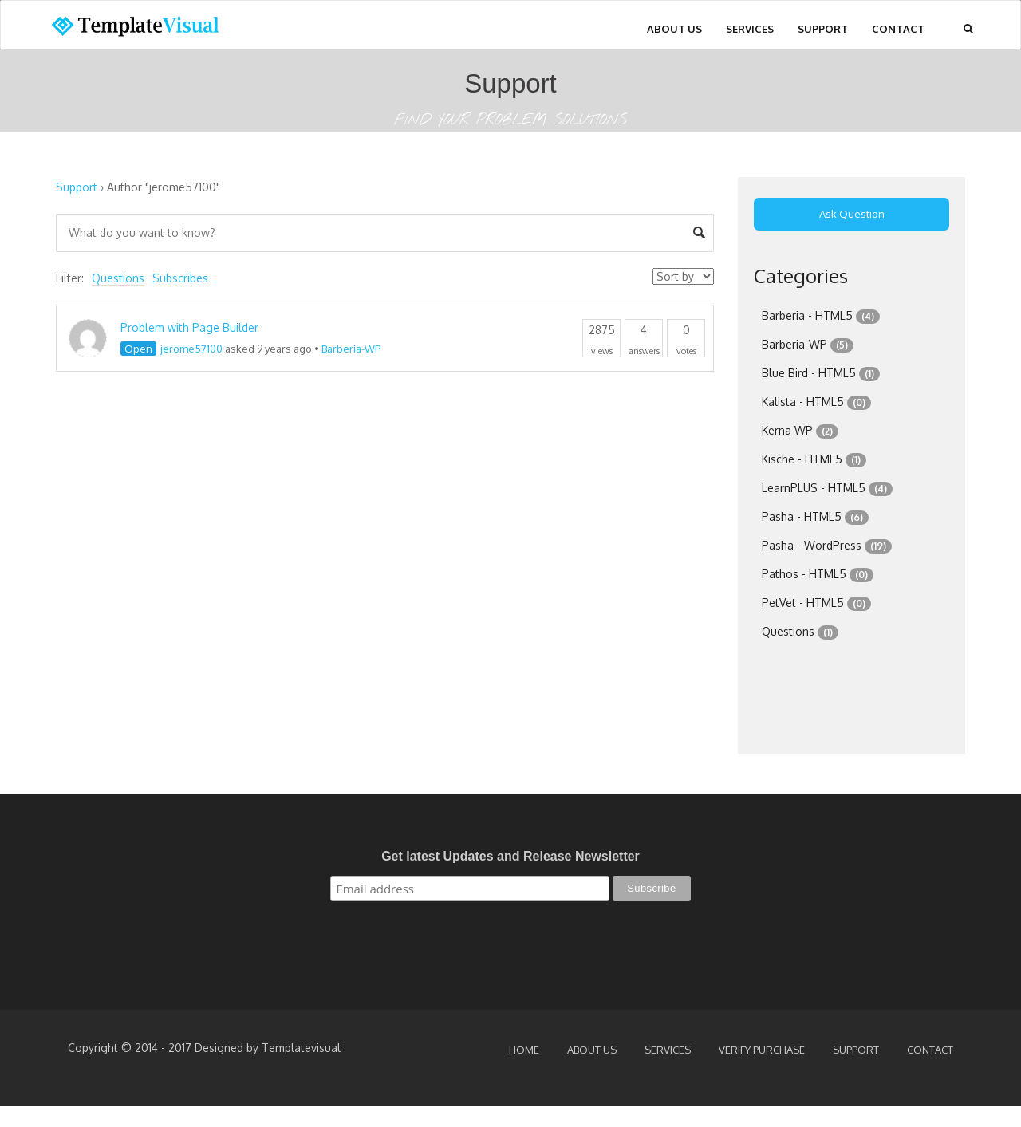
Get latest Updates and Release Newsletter (510, 856)
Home (524, 1049)
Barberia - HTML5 (807, 315)
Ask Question (852, 213)
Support (823, 28)
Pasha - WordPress (811, 545)
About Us (674, 28)
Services (750, 28)
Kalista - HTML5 (803, 401)
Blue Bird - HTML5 (809, 373)
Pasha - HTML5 (802, 516)
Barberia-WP (350, 348)
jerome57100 (191, 348)
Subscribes (180, 278)
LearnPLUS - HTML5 (813, 488)
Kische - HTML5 (802, 459)
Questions (118, 278)
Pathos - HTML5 (804, 574)
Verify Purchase (762, 1049)
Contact (898, 28)
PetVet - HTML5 (803, 602)
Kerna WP (787, 430)
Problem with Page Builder (189, 327)
